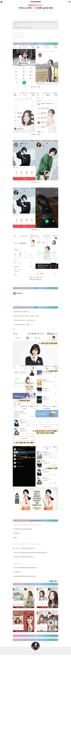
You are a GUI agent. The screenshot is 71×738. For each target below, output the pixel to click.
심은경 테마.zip (19, 293)
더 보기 (56, 584)
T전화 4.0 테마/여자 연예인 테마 (35, 5)
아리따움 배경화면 (35, 2)
